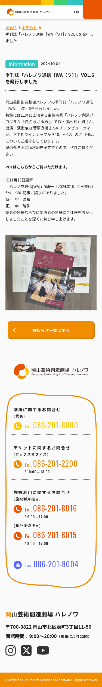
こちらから (26, 167)
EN (76, 11)
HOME (11, 27)
